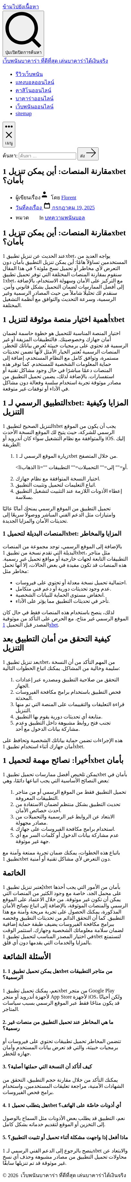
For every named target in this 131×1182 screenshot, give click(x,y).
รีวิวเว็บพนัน (29, 74)
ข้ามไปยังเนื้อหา (21, 6)
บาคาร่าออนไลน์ (35, 98)
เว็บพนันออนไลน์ (35, 106)
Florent (68, 197)
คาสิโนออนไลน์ (33, 90)
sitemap (24, 113)
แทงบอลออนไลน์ (35, 82)
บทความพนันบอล (65, 217)
